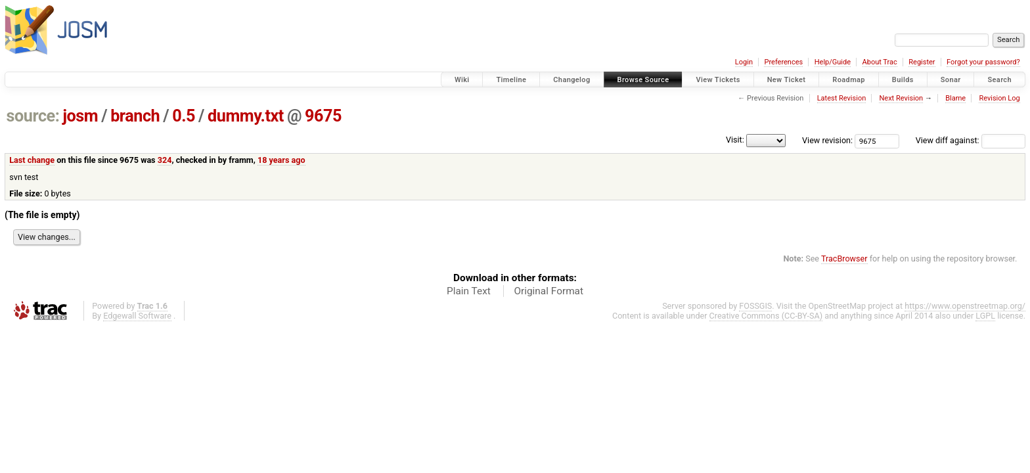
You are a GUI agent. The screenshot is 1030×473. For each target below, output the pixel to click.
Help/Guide (833, 62)
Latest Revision (841, 98)
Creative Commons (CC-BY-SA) (766, 316)
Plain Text (469, 291)
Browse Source (643, 80)
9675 (323, 115)
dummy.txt (246, 115)
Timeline (511, 80)
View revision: (827, 140)
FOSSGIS (755, 306)
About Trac (879, 62)
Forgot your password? (983, 62)
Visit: (735, 140)
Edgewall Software (137, 316)
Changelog (571, 80)
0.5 (183, 115)
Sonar (951, 80)
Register (921, 62)
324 (165, 160)
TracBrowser (844, 258)
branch (135, 115)
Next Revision (901, 98)
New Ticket (786, 80)
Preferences (783, 62)
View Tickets (718, 80)
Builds (903, 80)
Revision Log (999, 98)
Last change (32, 160)
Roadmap (848, 80)
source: (33, 115)
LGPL (985, 316)
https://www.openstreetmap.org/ (965, 306)
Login (744, 62)
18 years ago (281, 160)
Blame (955, 98)
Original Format (548, 291)
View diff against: (970, 140)
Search (999, 80)
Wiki (462, 80)
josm (80, 115)
